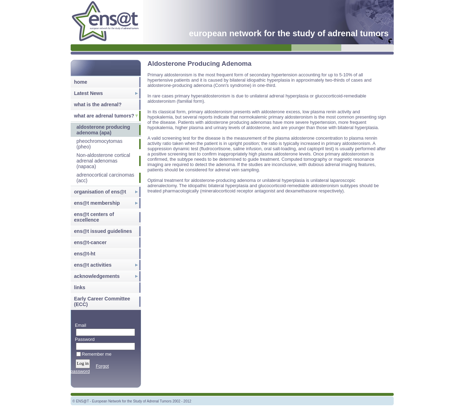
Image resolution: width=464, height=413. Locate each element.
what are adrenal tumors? (104, 116)
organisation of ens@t (100, 192)
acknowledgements (97, 276)
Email (79, 325)
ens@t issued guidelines (103, 231)
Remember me (97, 354)
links (79, 287)
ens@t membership (97, 203)
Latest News (88, 93)
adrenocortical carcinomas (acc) (105, 177)
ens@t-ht (85, 253)
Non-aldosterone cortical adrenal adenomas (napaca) (103, 160)
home (81, 82)
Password (83, 339)
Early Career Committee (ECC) (102, 301)
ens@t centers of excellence (94, 217)
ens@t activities (93, 265)
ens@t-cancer (90, 242)
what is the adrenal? (98, 104)
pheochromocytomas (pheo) (100, 144)
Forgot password (90, 368)
